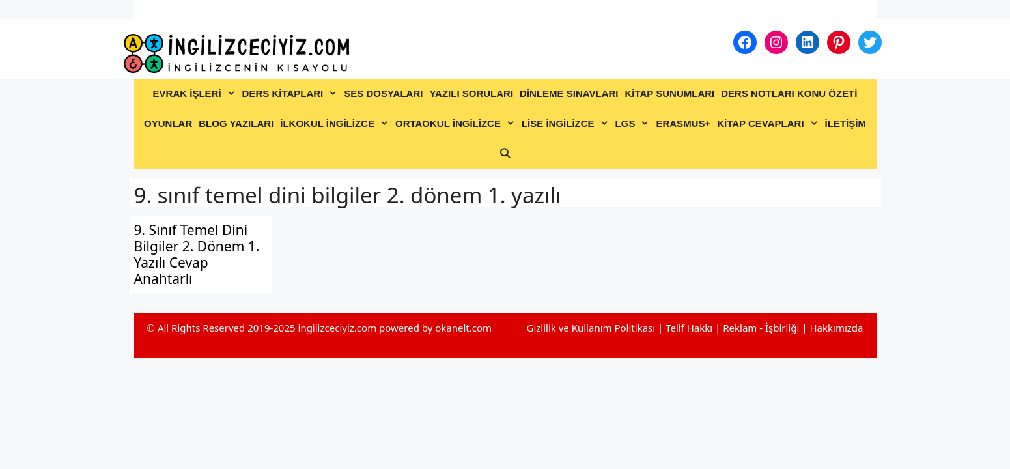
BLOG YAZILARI (236, 123)
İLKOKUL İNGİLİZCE (336, 124)
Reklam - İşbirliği (762, 327)
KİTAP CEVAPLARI (769, 124)
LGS (634, 124)
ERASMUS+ (683, 123)
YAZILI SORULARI (471, 93)
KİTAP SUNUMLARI (669, 93)
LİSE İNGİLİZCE (567, 124)
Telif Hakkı (689, 327)
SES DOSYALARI (383, 93)
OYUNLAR (168, 123)
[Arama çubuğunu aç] (505, 154)
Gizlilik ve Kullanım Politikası (590, 327)
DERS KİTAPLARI (291, 94)
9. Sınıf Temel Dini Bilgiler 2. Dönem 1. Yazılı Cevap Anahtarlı (197, 255)
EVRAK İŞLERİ (196, 94)
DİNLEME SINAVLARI (569, 93)
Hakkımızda (836, 327)
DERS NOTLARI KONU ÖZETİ (789, 93)
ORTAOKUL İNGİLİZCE (456, 124)
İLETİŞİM (845, 123)
